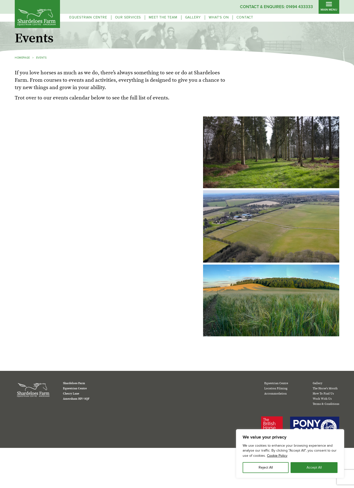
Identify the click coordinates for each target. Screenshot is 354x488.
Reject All (266, 467)
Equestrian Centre (276, 383)
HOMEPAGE (22, 57)
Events (41, 57)
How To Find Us (323, 393)
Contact (244, 17)
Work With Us (322, 399)
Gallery (193, 17)
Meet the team (163, 17)
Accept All (314, 467)
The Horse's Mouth (325, 388)
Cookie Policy (277, 456)
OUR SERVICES (128, 17)
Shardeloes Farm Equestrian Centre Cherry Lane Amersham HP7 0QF (76, 391)
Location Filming (275, 388)
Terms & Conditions (326, 404)
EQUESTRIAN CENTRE (88, 17)
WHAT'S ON (219, 17)
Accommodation (275, 393)
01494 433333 (299, 6)
